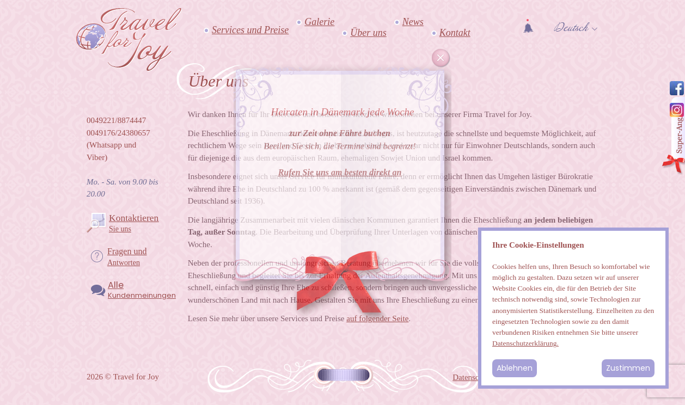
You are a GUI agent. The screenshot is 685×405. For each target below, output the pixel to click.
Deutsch (571, 27)
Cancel (441, 58)
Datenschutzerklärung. (525, 343)
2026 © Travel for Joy (123, 376)
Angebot (673, 136)
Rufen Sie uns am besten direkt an (340, 172)
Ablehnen (515, 368)
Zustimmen (628, 368)
